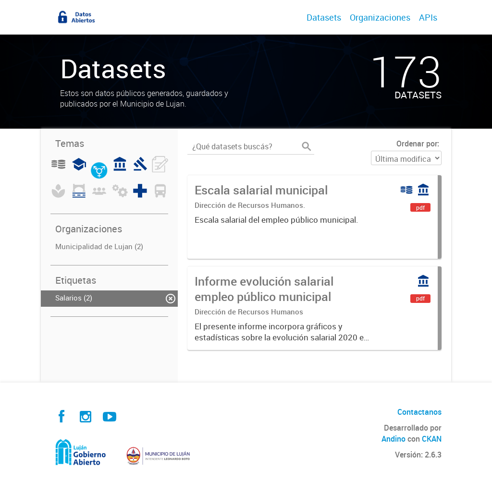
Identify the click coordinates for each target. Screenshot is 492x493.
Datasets (324, 17)
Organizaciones (380, 17)
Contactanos (419, 412)
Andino (393, 438)
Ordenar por (416, 143)
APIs (428, 17)
